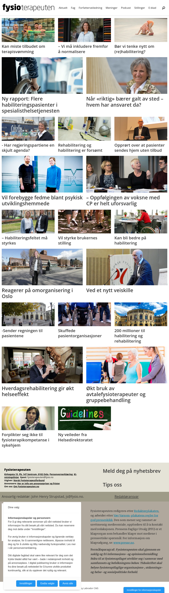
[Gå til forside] (28, 8)
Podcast (126, 8)
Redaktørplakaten (146, 511)
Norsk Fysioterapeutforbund (28, 480)
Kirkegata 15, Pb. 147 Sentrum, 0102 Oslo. (26, 474)
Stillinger (139, 8)
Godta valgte (47, 583)
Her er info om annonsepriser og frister (38, 483)
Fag (73, 8)
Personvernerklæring (61, 474)
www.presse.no (123, 542)
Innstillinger (26, 583)
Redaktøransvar (127, 496)
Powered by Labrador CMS (84, 588)
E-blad (152, 8)
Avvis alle (68, 583)
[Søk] (163, 7)
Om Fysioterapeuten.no (26, 486)
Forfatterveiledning (90, 8)
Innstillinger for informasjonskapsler (144, 590)
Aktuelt (63, 8)
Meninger (112, 8)
